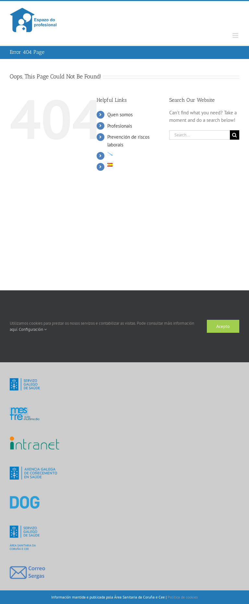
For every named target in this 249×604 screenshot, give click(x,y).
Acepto (223, 326)
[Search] (234, 135)
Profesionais (119, 126)
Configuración (33, 329)
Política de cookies (183, 597)
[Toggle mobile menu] (235, 35)
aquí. (14, 329)
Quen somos (120, 114)
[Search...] (199, 135)
